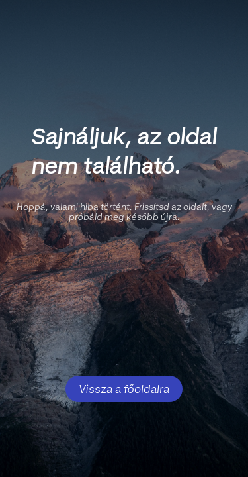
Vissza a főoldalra (124, 389)
